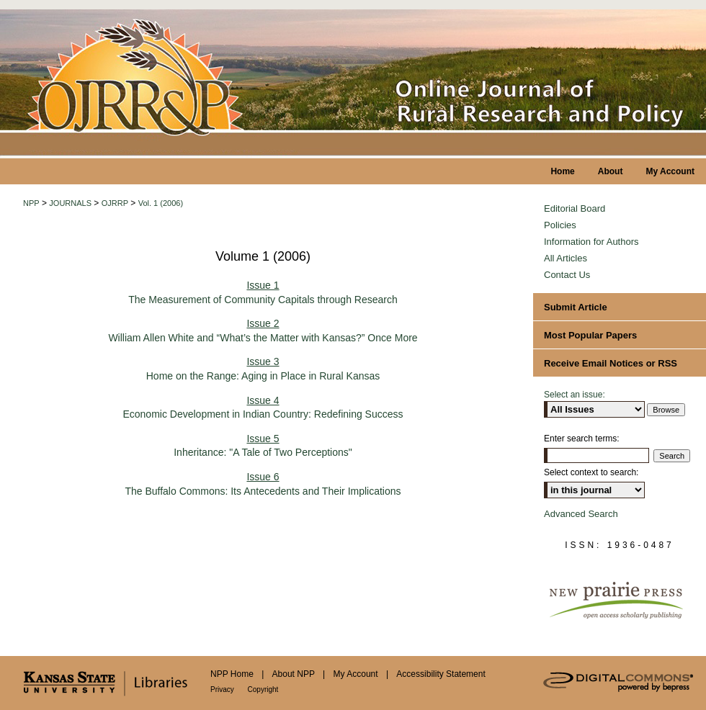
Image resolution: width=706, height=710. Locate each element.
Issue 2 (262, 323)
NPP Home (233, 674)
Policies (560, 225)
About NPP (294, 674)
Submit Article (575, 307)
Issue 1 (262, 285)
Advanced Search (581, 513)
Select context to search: (591, 472)
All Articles (565, 258)
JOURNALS (70, 203)
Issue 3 (262, 361)
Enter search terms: (582, 438)
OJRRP (115, 203)
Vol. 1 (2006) (160, 203)
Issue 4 (262, 400)
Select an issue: (574, 395)
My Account (357, 674)
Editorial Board (574, 208)
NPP (31, 203)
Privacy (223, 689)
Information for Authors (591, 241)
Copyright (263, 689)
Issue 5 (262, 438)
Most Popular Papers (590, 335)
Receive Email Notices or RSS (610, 363)
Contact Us (567, 274)
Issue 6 (262, 476)
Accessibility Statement (440, 674)
